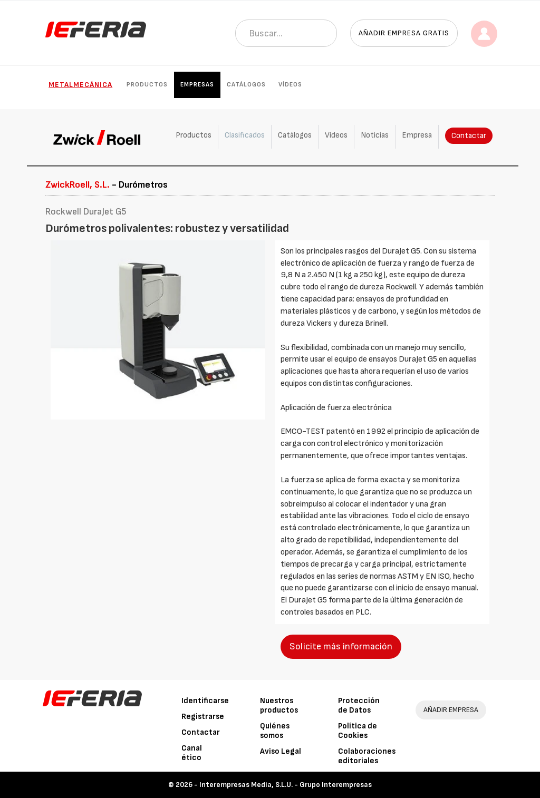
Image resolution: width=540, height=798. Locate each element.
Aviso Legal (280, 751)
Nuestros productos (279, 705)
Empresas (197, 85)
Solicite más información (341, 646)
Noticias (375, 135)
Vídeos (290, 85)
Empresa (417, 135)
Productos (147, 85)
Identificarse (205, 701)
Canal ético (191, 753)
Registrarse (202, 717)
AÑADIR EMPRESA (450, 709)
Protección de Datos (359, 705)
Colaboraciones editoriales (367, 756)
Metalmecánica (80, 84)
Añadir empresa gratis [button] (404, 32)
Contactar (468, 136)
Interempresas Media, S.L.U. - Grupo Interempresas (285, 784)
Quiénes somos (275, 731)
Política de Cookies (357, 731)
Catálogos (246, 85)
